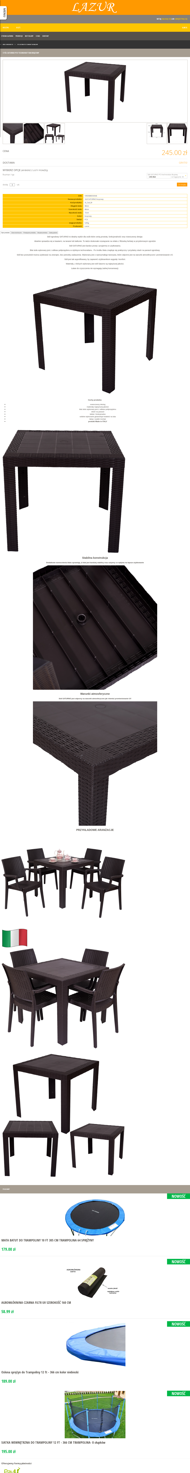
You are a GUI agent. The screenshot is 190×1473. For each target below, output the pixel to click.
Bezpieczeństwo (42, 232)
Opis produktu (5, 232)
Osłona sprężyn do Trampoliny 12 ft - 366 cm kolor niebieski (40, 1372)
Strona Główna (7, 36)
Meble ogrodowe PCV (8, 44)
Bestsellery (29, 36)
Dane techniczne (16, 232)
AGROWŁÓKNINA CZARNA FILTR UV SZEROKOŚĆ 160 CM (36, 1302)
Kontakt (45, 36)
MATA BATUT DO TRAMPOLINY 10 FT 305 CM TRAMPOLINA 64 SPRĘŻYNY (47, 1240)
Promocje (19, 36)
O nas (38, 36)
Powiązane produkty (29, 232)
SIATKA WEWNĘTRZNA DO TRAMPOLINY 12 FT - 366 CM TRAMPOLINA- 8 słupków (53, 1442)
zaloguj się (166, 19)
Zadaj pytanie (53, 232)
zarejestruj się (181, 19)
